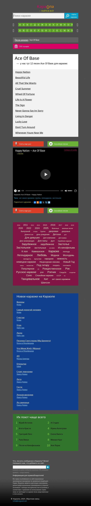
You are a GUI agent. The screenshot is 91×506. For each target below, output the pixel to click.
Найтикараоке (74, 16)
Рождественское (52, 268)
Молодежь (68, 255)
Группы (42, 231)
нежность (62, 258)
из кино (52, 248)
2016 (53, 225)
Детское (57, 234)
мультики (37, 259)
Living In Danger (24, 116)
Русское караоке (26, 272)
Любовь (42, 255)
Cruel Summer (23, 88)
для (65, 234)
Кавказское (38, 251)
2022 (28, 228)
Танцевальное (30, 279)
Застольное (23, 247)
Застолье (63, 244)
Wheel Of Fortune (25, 94)
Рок (67, 268)
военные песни (67, 228)
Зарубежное (29, 244)
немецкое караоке (26, 262)
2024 (37, 228)
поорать (56, 265)
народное (49, 259)
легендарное (46, 198)
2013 (38, 225)
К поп (25, 251)
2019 (72, 225)
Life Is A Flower (23, 99)
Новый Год (69, 262)
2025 (45, 228)
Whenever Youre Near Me (29, 132)
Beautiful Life (22, 77)
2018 (66, 225)
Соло (29, 275)
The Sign (20, 105)
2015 (45, 225)
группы (38, 198)
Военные (55, 228)
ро (38, 269)
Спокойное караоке (44, 275)
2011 (25, 225)
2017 (60, 225)
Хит (46, 279)
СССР (59, 276)
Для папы (42, 241)
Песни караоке (21, 40)
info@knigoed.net (20, 501)
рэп (42, 272)
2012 (32, 225)
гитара (35, 231)
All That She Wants (25, 83)
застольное (56, 198)
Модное (55, 255)
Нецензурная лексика (50, 262)
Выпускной (25, 231)
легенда (66, 252)
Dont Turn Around (25, 127)
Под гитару (43, 265)
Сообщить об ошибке (70, 150)
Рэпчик (51, 272)
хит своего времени (26, 198)
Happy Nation (22, 72)
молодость (27, 259)
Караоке (54, 251)
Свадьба (62, 272)
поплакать (67, 265)
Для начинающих (27, 241)
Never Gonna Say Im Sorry (29, 110)
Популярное (27, 268)
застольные (40, 248)
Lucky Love (21, 121)
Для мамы (62, 238)
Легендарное (25, 255)
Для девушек (32, 237)
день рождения (43, 234)
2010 (18, 225)
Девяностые (29, 234)
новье (22, 265)
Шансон (45, 282)
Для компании (49, 238)
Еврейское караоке (65, 241)
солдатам (72, 272)
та (64, 275)
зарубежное (47, 244)
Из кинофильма (66, 247)
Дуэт (53, 241)
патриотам (30, 265)
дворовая (53, 231)
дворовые (66, 231)
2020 (20, 228)
